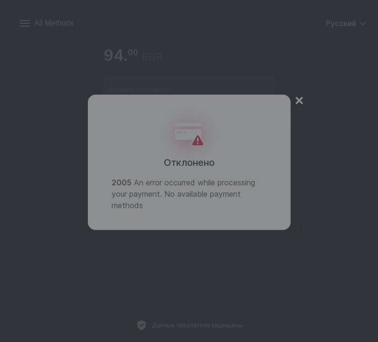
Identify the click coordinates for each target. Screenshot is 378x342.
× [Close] (299, 91)
